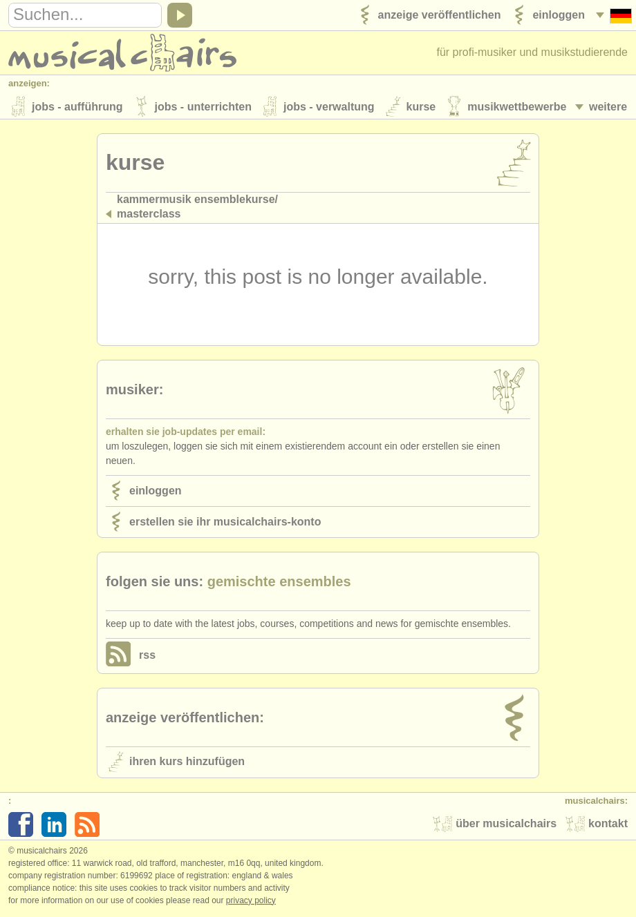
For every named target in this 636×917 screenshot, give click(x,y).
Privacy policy (251, 902)
